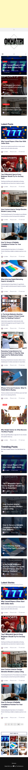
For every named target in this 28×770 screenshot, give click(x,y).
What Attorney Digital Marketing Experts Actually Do (14, 548)
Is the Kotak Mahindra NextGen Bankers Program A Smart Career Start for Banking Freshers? (12, 316)
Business (5, 226)
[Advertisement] (14, 14)
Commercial (6, 104)
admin (8, 70)
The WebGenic (19, 766)
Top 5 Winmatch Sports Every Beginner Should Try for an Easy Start (12, 87)
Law (4, 263)
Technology (6, 371)
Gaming (5, 61)
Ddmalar (14, 763)
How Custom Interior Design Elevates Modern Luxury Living (12, 506)
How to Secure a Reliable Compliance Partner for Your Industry (11, 244)
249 (18, 724)
